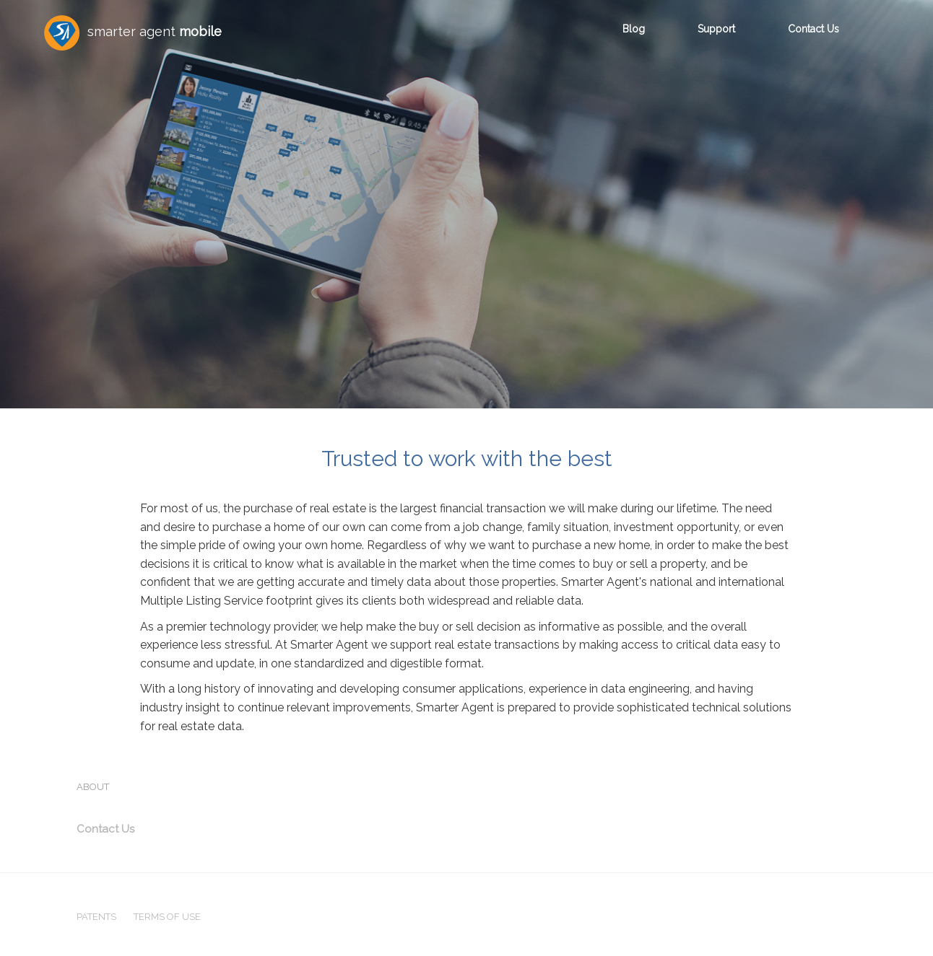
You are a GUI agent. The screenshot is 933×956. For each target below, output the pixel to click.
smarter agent (133, 33)
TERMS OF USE (167, 916)
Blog (633, 29)
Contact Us (813, 29)
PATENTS (96, 916)
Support (716, 29)
